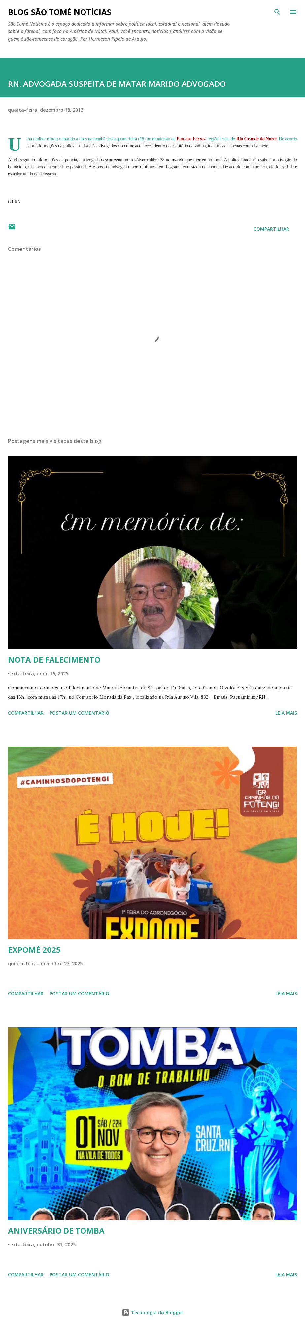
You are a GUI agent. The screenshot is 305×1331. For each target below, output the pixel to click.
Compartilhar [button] (271, 229)
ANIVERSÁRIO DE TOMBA (56, 1230)
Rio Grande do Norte (256, 138)
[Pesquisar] (277, 12)
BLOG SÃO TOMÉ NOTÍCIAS (59, 11)
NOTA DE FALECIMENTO (54, 659)
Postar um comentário (79, 713)
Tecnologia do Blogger (152, 1312)
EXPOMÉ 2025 (34, 949)
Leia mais (286, 713)
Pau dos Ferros (191, 138)
